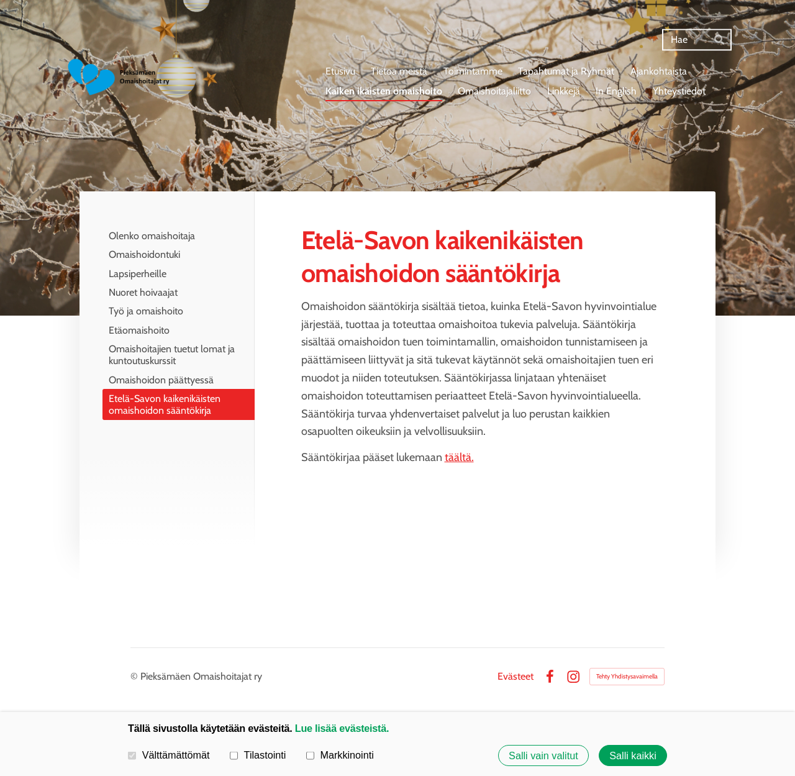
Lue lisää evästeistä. (342, 728)
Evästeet (515, 677)
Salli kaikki (632, 755)
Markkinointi (340, 754)
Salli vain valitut (543, 755)
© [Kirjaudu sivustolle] (135, 676)
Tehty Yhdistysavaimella (627, 676)
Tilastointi (258, 754)
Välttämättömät (169, 754)
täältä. (459, 457)
